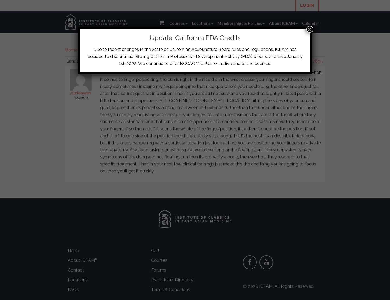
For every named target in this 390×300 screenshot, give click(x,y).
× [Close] (310, 29)
